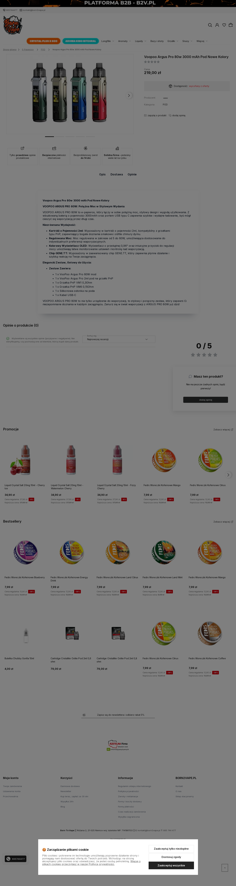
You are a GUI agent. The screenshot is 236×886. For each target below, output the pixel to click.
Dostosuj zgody (171, 857)
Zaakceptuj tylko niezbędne (171, 848)
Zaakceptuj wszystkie (171, 865)
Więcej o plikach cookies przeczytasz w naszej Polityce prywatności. (91, 863)
